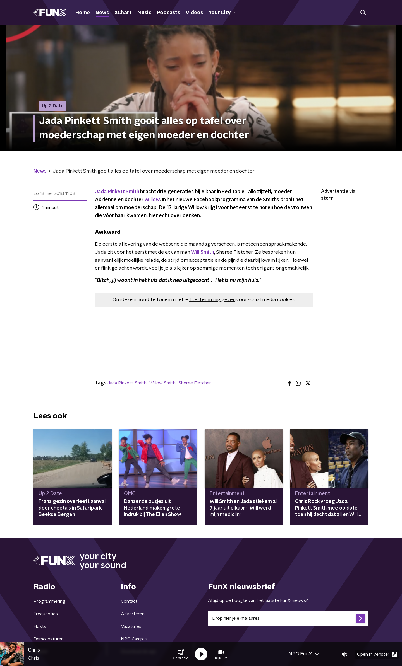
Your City (222, 12)
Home (82, 12)
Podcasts (168, 12)
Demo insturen (49, 639)
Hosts (40, 626)
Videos (194, 12)
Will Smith (202, 252)
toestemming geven (212, 299)
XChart (123, 12)
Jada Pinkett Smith (117, 191)
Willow (152, 199)
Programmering (49, 601)
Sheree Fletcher (194, 383)
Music (144, 12)
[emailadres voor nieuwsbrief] (288, 618)
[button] (181, 654)
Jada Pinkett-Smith (127, 383)
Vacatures (131, 626)
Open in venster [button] (377, 654)
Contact (129, 601)
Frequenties (46, 614)
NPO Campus (134, 639)
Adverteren (133, 614)
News (102, 12)
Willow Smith (162, 383)
